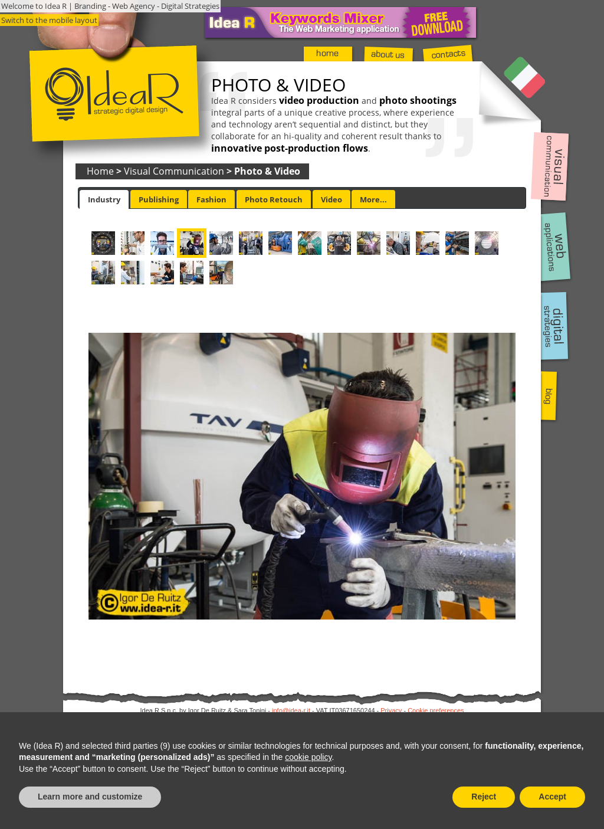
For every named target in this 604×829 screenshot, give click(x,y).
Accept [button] (552, 796)
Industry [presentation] (104, 199)
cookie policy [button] (308, 757)
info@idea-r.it (291, 710)
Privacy (391, 710)
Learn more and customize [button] (90, 796)
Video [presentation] (331, 199)
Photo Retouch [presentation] (274, 199)
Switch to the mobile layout (49, 20)
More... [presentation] (373, 199)
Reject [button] (483, 796)
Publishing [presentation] (159, 199)
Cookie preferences (436, 710)
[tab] (104, 199)
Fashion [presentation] (211, 199)
